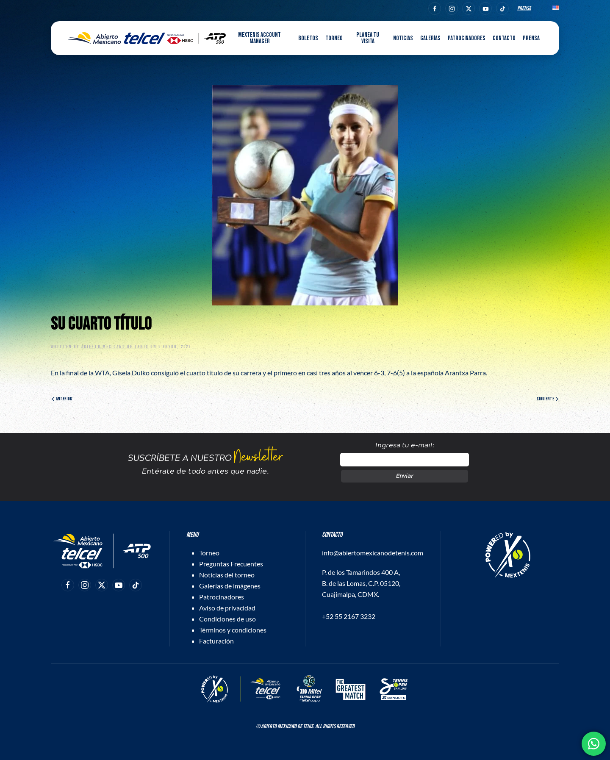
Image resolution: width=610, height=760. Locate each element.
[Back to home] (147, 38)
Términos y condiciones (232, 630)
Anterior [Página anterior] (62, 399)
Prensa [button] (531, 38)
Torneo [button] (334, 38)
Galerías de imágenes (230, 586)
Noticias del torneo (227, 575)
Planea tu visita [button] (367, 38)
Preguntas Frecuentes (231, 564)
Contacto (504, 38)
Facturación (216, 641)
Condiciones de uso (227, 619)
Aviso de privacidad (227, 608)
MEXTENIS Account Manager (259, 38)
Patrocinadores (466, 38)
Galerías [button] (430, 38)
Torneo (209, 553)
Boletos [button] (308, 38)
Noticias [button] (403, 38)
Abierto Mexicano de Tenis (115, 346)
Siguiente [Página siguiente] (547, 399)
